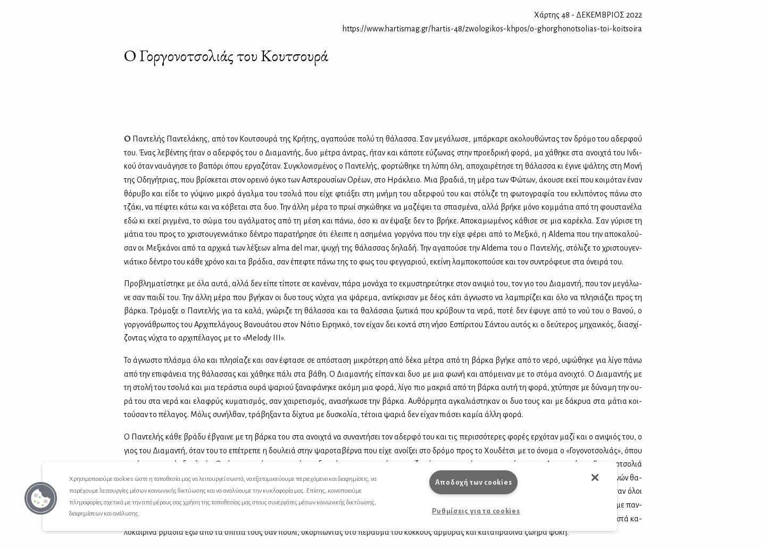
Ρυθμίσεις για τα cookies (476, 511)
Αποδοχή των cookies (473, 482)
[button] (41, 498)
